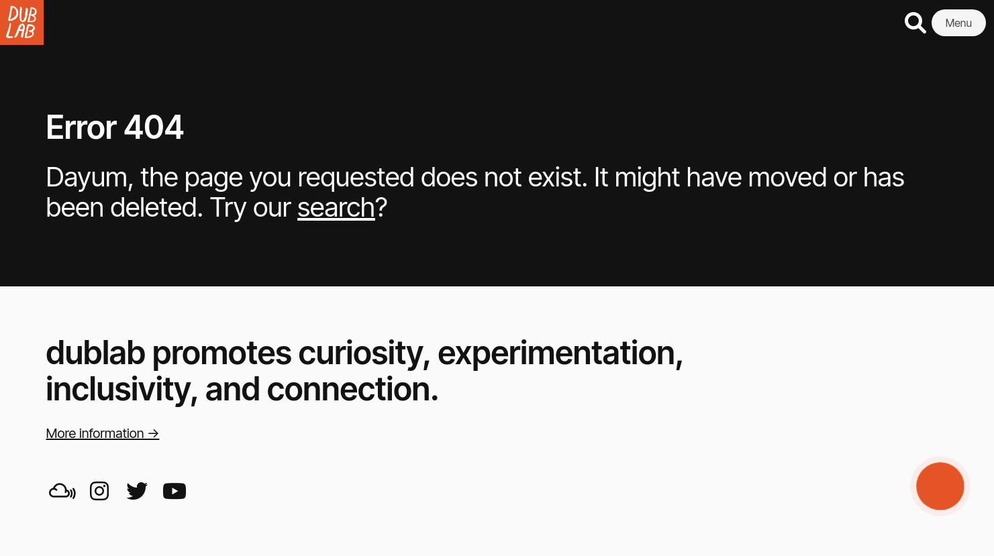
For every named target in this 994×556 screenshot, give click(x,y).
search (336, 206)
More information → (103, 433)
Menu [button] (959, 23)
